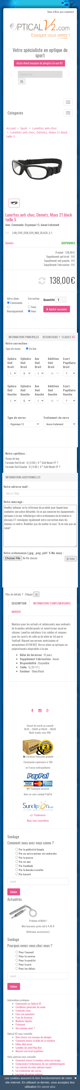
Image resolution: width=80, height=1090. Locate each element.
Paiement (20, 1025)
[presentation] (34, 575)
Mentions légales (24, 1021)
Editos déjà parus (24, 1044)
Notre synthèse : (15, 454)
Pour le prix (25, 965)
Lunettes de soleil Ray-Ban (29, 1048)
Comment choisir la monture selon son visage (38, 1060)
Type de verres (16, 418)
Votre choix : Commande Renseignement (15, 305)
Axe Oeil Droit (38, 363)
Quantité (49, 300)
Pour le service (27, 956)
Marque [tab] (16, 612)
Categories (15, 113)
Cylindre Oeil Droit (25, 363)
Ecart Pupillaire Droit (69, 363)
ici (73, 337)
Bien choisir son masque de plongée (34, 1037)
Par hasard (25, 874)
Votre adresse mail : (16, 487)
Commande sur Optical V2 (28, 1003)
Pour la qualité (27, 960)
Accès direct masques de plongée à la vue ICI (39, 63)
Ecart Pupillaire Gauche (69, 390)
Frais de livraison (24, 1018)
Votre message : (13, 502)
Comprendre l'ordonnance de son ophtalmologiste (40, 1064)
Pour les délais (27, 969)
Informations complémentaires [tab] (52, 603)
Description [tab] (19, 603)
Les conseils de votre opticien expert (34, 1067)
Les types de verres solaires (29, 1074)
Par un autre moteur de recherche (37, 854)
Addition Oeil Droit (53, 363)
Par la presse (26, 858)
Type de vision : (21, 349)
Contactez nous (23, 1011)
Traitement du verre (56, 418)
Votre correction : (17, 344)
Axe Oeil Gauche (39, 390)
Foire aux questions (25, 1014)
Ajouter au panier (56, 309)
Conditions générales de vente (30, 1007)
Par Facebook (26, 866)
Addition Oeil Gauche (53, 390)
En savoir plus (46, 1086)
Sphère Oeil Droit (11, 363)
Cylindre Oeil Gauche (25, 390)
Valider (13, 892)
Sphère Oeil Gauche (12, 390)
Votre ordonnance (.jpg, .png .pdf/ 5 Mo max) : (33, 553)
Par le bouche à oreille (31, 870)
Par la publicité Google (31, 850)
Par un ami (25, 862)
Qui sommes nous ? (25, 1028)
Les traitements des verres (28, 1071)
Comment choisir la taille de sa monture (35, 1041)
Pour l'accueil (26, 952)
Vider (70, 559)
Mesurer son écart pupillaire (29, 1051)
